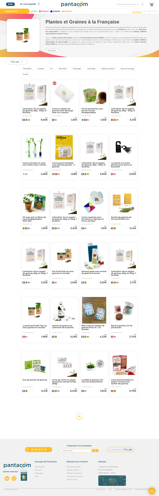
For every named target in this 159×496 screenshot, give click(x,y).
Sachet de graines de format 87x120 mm (121, 218)
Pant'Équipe (40, 467)
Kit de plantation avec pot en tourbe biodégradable (92, 111)
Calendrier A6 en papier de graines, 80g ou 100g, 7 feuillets (123, 273)
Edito (10, 4)
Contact (155, 11)
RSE (149, 11)
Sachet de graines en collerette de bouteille (63, 327)
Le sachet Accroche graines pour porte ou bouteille (121, 165)
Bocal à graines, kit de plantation (121, 327)
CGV (110, 489)
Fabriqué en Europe (75, 476)
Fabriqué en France (74, 473)
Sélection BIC (72, 479)
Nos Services (137, 11)
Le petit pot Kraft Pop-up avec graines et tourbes (35, 327)
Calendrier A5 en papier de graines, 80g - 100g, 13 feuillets (123, 111)
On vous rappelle (30, 4)
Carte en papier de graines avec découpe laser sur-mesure (62, 111)
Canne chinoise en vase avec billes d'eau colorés (34, 164)
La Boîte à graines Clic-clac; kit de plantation (93, 381)
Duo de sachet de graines (35, 380)
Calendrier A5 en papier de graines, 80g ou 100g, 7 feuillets (35, 273)
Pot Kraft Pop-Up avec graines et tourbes (63, 272)
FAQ (144, 11)
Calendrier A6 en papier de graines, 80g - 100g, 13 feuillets (93, 165)
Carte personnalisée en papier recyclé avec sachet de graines (122, 382)
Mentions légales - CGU (123, 489)
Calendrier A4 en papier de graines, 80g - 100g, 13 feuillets (34, 111)
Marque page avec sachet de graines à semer (94, 272)
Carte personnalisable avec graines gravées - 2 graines (63, 165)
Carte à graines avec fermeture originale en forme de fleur (93, 219)
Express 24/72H (73, 470)
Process (38, 470)
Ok (95, 451)
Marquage (39, 473)
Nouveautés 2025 (74, 467)
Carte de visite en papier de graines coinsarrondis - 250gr (64, 382)
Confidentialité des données (145, 489)
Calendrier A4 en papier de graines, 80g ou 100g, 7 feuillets (64, 219)
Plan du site (101, 489)
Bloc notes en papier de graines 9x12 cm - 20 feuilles (93, 327)
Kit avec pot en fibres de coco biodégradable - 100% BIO (34, 219)
